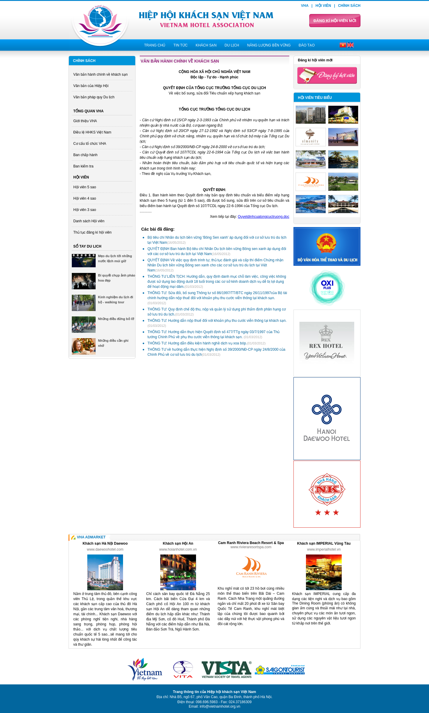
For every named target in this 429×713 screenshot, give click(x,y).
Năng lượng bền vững (268, 45)
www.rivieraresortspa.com (251, 547)
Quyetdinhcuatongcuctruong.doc (263, 217)
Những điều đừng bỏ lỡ (116, 319)
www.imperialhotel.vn (324, 549)
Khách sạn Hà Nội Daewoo (105, 543)
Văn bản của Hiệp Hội (90, 86)
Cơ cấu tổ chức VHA (89, 144)
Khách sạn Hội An (178, 543)
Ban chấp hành (85, 155)
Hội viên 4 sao (84, 198)
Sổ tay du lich (87, 246)
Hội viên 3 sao (84, 210)
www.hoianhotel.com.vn (178, 549)
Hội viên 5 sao (84, 187)
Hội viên (323, 6)
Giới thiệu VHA (85, 121)
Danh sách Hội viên (88, 221)
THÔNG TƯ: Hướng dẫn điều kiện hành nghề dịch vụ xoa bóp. (206, 343)
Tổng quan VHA (88, 111)
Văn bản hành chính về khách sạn (100, 74)
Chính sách (349, 6)
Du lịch (232, 45)
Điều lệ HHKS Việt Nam (92, 132)
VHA (304, 6)
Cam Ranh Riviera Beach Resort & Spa (251, 543)
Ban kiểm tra (83, 166)
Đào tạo (307, 45)
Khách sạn (206, 45)
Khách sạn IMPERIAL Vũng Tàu (323, 543)
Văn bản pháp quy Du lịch (93, 97)
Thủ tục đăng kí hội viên (92, 232)
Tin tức (180, 45)
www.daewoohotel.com (105, 549)
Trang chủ (155, 45)
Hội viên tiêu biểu (315, 98)
